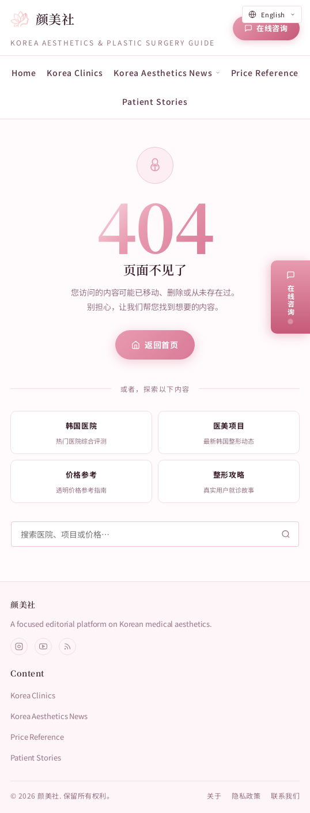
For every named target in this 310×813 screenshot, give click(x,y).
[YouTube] (43, 646)
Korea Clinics (75, 72)
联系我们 (285, 795)
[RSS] (67, 646)
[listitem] (81, 432)
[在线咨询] (266, 28)
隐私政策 (246, 795)
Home (24, 72)
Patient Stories (155, 101)
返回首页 (155, 344)
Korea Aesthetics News (49, 715)
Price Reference (265, 72)
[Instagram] (19, 646)
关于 (214, 795)
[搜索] (155, 534)
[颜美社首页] (42, 19)
